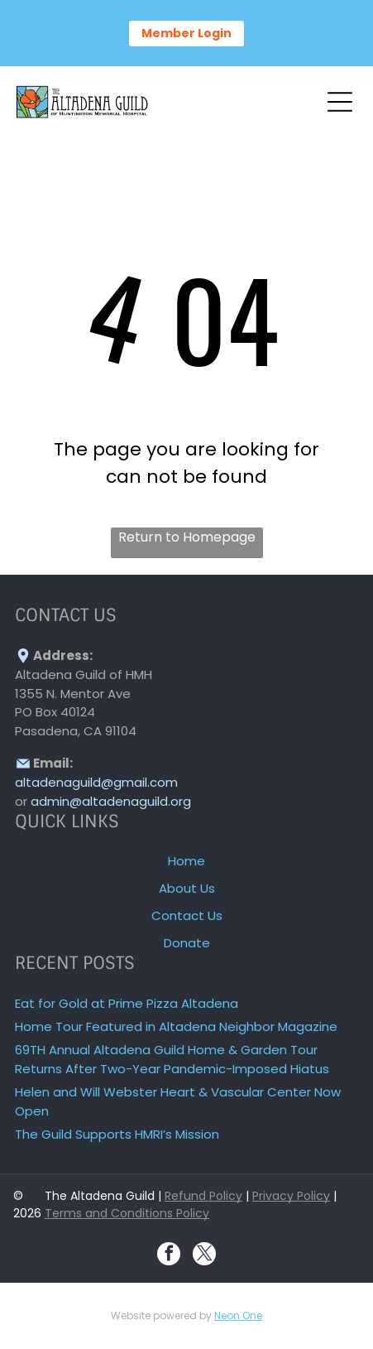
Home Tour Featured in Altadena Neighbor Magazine (176, 1026)
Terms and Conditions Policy (127, 1213)
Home (186, 861)
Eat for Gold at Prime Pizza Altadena (126, 1003)
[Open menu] (340, 101)
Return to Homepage (187, 537)
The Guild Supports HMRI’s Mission (117, 1134)
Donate (187, 943)
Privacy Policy (291, 1196)
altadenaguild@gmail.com (96, 782)
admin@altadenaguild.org (111, 801)
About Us (187, 888)
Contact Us (186, 915)
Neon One (238, 1315)
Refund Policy (203, 1196)
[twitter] (204, 1256)
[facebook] (168, 1256)
